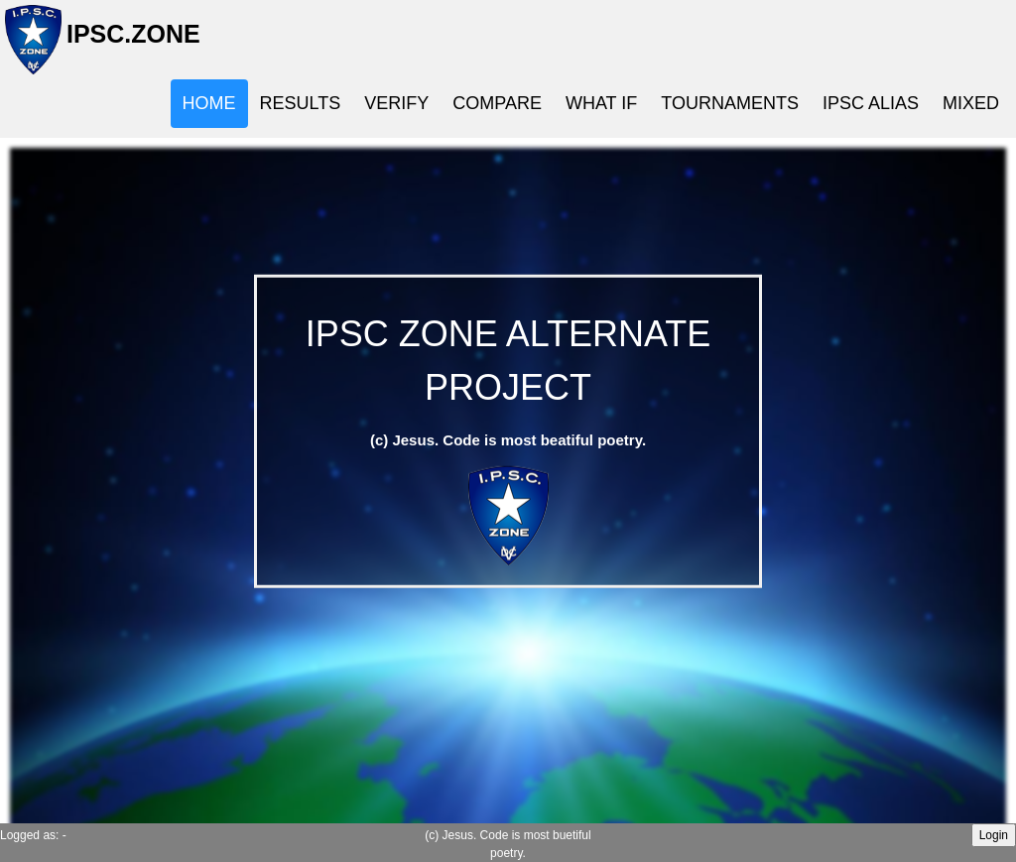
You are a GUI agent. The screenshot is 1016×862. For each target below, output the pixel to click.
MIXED (971, 103)
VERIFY (396, 103)
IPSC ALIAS (871, 103)
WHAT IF (601, 103)
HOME (209, 103)
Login (993, 835)
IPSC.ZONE (127, 42)
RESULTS (300, 103)
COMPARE (497, 103)
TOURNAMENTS (730, 103)
